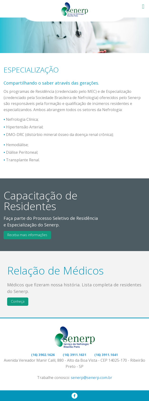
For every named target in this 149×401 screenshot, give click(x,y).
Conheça (17, 301)
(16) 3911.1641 (106, 354)
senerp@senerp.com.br (91, 377)
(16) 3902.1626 (43, 354)
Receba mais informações (27, 235)
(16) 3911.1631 (74, 354)
